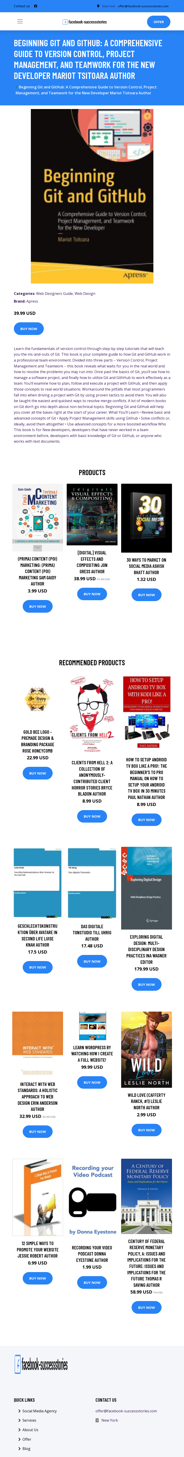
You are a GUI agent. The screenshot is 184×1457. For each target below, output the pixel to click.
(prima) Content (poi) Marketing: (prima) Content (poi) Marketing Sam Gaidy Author (37, 572)
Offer (159, 23)
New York (109, 1421)
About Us (30, 1431)
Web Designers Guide (54, 295)
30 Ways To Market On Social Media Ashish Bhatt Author (146, 567)
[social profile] (35, 6)
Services (29, 1421)
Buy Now (28, 330)
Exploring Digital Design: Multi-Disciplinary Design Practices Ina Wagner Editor (146, 950)
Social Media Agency (39, 1412)
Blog (26, 1450)
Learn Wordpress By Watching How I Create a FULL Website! (92, 1055)
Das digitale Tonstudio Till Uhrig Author (92, 934)
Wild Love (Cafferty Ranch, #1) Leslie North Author (146, 1102)
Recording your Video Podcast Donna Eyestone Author (92, 1255)
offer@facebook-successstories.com (126, 1412)
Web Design (85, 295)
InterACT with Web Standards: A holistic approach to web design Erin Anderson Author (38, 1098)
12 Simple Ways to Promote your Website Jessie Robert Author (38, 1251)
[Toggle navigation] (20, 23)
